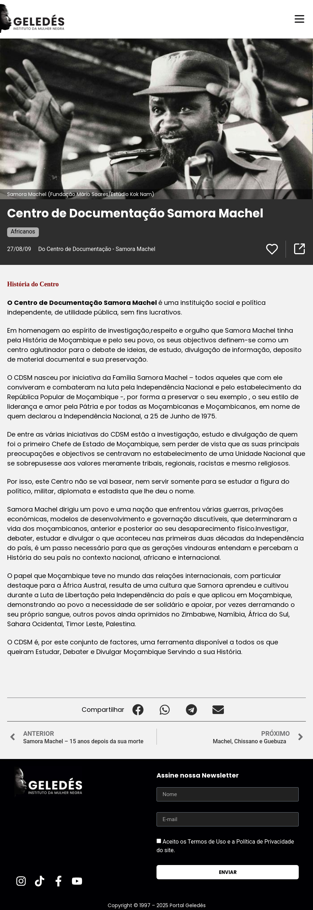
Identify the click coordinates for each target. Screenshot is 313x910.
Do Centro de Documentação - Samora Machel (96, 248)
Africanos (23, 231)
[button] (137, 709)
